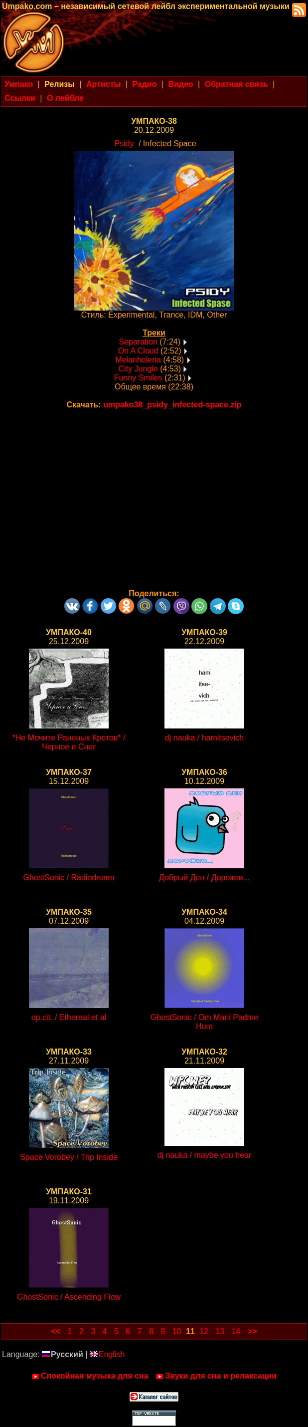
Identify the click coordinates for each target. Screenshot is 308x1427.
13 (219, 1331)
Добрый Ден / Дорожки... (204, 877)
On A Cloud (138, 351)
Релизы (59, 84)
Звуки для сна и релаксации (216, 1376)
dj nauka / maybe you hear (204, 1155)
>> (252, 1331)
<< (55, 1331)
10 (176, 1331)
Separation (138, 342)
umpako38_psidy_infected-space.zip (172, 404)
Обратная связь (236, 84)
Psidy (124, 143)
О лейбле (65, 98)
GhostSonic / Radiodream (68, 877)
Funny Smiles (138, 377)
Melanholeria (138, 360)
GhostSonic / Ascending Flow (69, 1297)
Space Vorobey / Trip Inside (69, 1157)
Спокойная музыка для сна (90, 1376)
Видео (180, 84)
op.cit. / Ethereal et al (68, 1017)
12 (203, 1331)
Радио (144, 84)
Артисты (103, 84)
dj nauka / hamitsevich (204, 737)
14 (236, 1331)
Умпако (18, 84)
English (107, 1354)
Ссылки (19, 98)
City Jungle (138, 368)
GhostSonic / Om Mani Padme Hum (204, 1022)
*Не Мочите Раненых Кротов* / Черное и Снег (69, 742)
